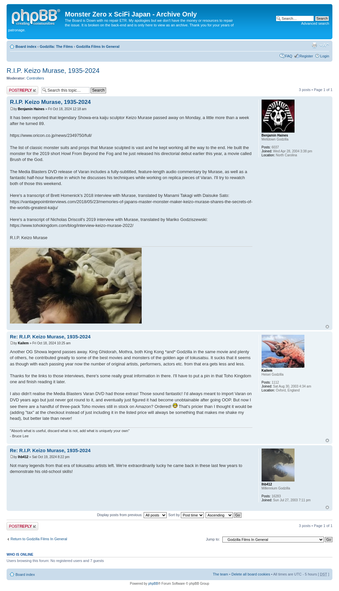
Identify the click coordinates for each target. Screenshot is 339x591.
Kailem (23, 343)
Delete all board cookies (250, 574)
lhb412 (23, 457)
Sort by (186, 515)
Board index (26, 46)
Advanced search (315, 23)
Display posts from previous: (132, 515)
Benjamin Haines (31, 109)
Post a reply (22, 90)
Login (324, 56)
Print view (314, 45)
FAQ (288, 56)
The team (220, 574)
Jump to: (213, 539)
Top (327, 326)
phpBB (153, 583)
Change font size (324, 45)
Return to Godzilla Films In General (39, 539)
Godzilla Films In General (97, 46)
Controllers (35, 78)
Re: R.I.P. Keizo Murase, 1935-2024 (50, 336)
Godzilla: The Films (56, 46)
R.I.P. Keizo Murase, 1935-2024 (53, 70)
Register (306, 56)
